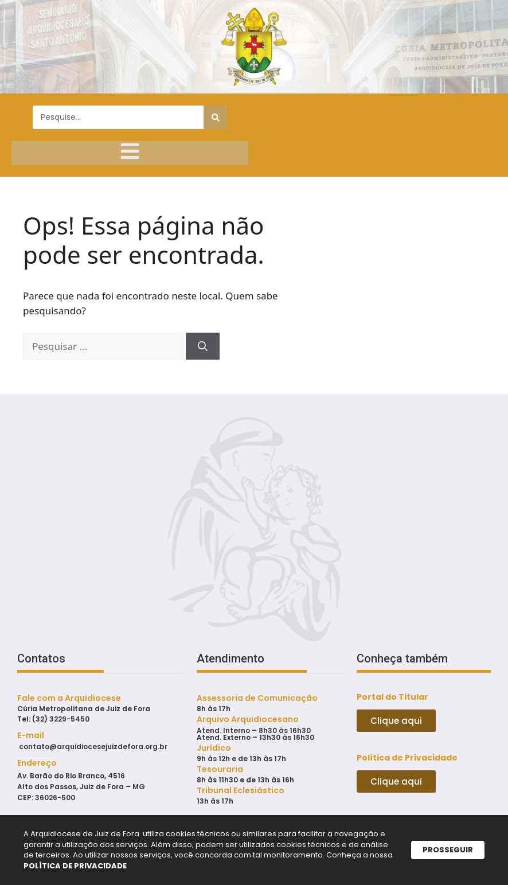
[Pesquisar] (215, 117)
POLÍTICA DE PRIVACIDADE (216, 868)
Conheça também (402, 666)
